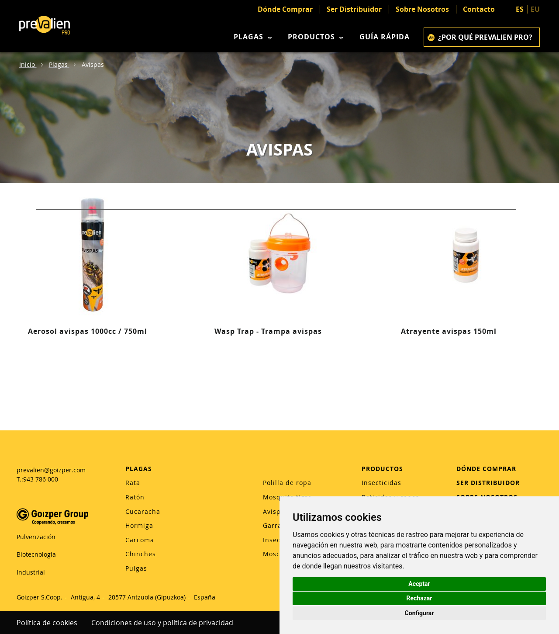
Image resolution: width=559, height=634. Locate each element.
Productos (316, 37)
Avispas (275, 511)
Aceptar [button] (419, 583)
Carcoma (139, 540)
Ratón (135, 497)
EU (535, 9)
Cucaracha (142, 511)
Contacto (479, 9)
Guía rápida (384, 37)
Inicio (28, 64)
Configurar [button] (419, 613)
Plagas (254, 37)
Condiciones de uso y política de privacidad (162, 622)
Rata (132, 482)
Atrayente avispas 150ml (449, 331)
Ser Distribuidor (354, 9)
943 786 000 (40, 479)
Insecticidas (381, 482)
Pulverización (36, 537)
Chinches (140, 554)
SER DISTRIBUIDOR (488, 482)
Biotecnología (36, 554)
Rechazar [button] (419, 598)
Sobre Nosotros (422, 9)
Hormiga (139, 525)
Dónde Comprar (285, 9)
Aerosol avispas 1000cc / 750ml (87, 331)
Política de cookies (47, 622)
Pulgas (136, 568)
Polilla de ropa (287, 482)
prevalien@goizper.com (51, 470)
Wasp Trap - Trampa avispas (268, 331)
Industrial (31, 572)
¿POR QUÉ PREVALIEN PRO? (480, 37)
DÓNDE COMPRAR (486, 468)
